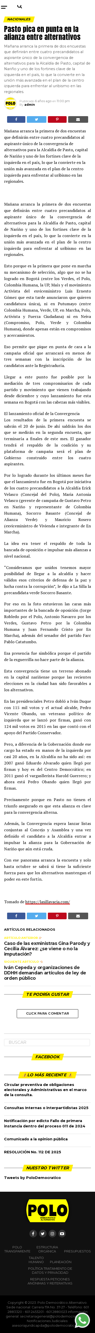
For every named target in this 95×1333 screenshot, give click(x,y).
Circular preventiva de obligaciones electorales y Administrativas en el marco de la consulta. (45, 1089)
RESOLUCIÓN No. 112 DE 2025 (32, 1152)
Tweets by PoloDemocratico (32, 1177)
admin (29, 104)
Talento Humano (36, 1260)
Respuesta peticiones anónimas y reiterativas (50, 1281)
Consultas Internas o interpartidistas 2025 (46, 1108)
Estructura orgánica (47, 1249)
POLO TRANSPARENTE (17, 1249)
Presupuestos (77, 1251)
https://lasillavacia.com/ (47, 902)
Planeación (60, 1262)
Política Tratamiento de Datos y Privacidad (50, 1271)
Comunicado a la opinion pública (36, 1139)
